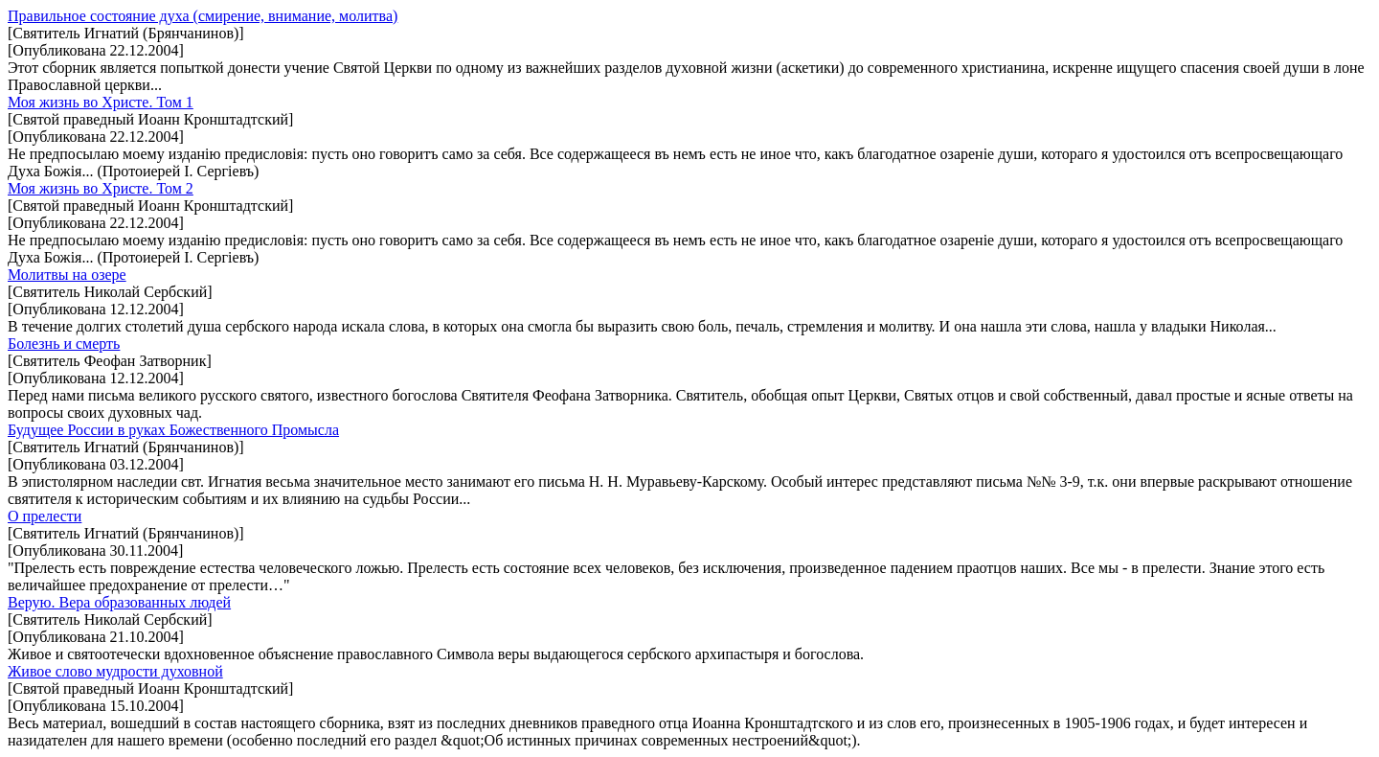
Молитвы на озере (67, 274)
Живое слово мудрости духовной (115, 671)
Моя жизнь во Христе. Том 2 (100, 188)
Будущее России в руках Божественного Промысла (173, 430)
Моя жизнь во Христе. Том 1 (100, 102)
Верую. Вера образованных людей (119, 602)
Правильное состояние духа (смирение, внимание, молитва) (202, 16)
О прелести (44, 516)
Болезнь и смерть (64, 343)
